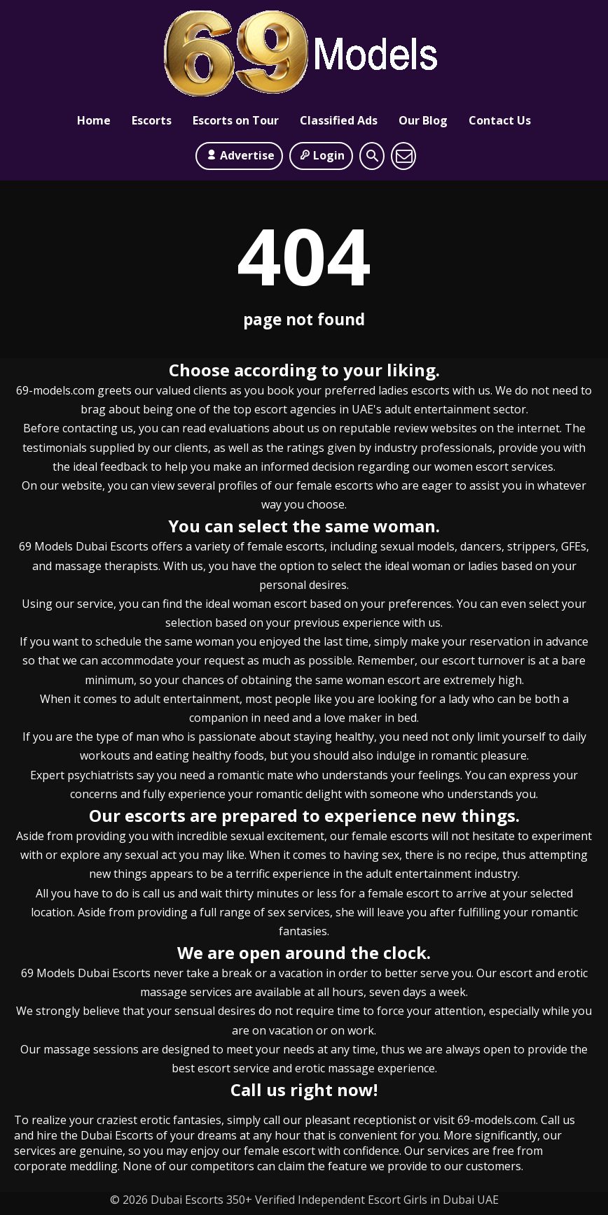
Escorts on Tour (236, 122)
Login (321, 155)
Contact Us (500, 122)
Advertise (239, 155)
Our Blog (423, 122)
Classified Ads (339, 122)
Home (94, 122)
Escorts (152, 122)
